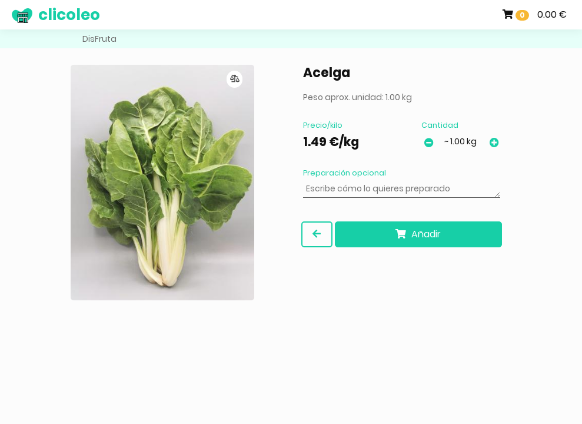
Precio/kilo (322, 125)
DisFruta (99, 39)
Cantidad (439, 125)
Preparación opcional (344, 173)
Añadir (418, 234)
